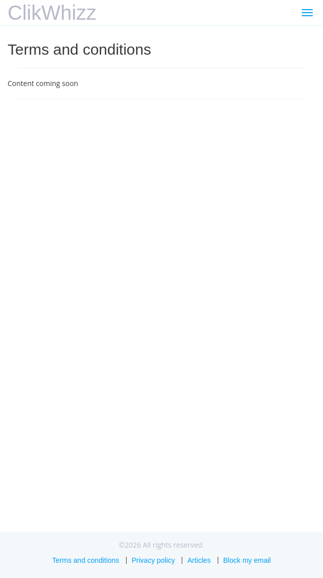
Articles (199, 560)
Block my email (247, 560)
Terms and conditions (85, 560)
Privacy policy (153, 560)
